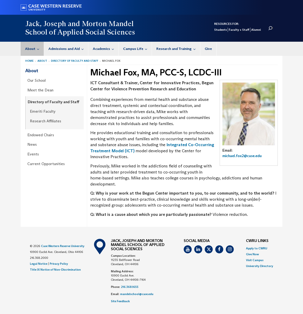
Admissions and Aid (68, 49)
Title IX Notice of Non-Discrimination (55, 269)
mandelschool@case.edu (136, 294)
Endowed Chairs (40, 135)
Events (33, 154)
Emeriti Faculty (43, 111)
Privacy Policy (59, 264)
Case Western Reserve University (62, 246)
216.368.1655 (129, 287)
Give (208, 49)
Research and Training (178, 49)
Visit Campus (254, 260)
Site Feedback (120, 301)
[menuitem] (32, 49)
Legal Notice (38, 264)
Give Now (252, 254)
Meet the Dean (40, 90)
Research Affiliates (45, 121)
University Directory (259, 266)
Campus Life (137, 49)
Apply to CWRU (256, 248)
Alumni (256, 30)
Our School (36, 80)
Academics (105, 49)
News (32, 144)
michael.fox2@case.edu (242, 156)
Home (29, 60)
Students (220, 30)
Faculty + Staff (239, 30)
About (34, 49)
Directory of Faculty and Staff (74, 60)
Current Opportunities (46, 164)
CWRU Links (257, 241)
